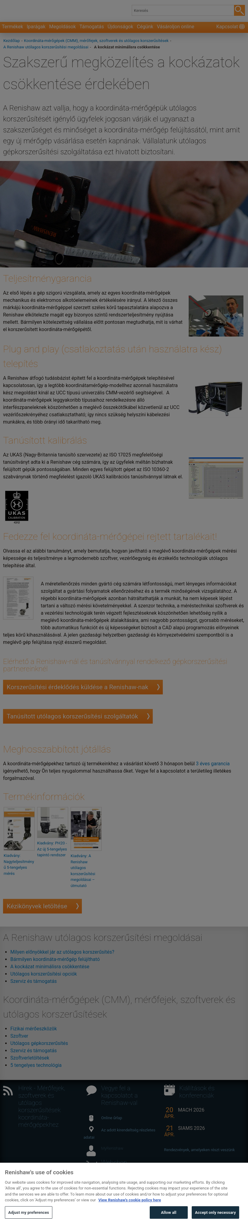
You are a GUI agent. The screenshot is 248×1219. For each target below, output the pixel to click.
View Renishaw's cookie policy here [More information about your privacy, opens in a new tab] (129, 1207)
